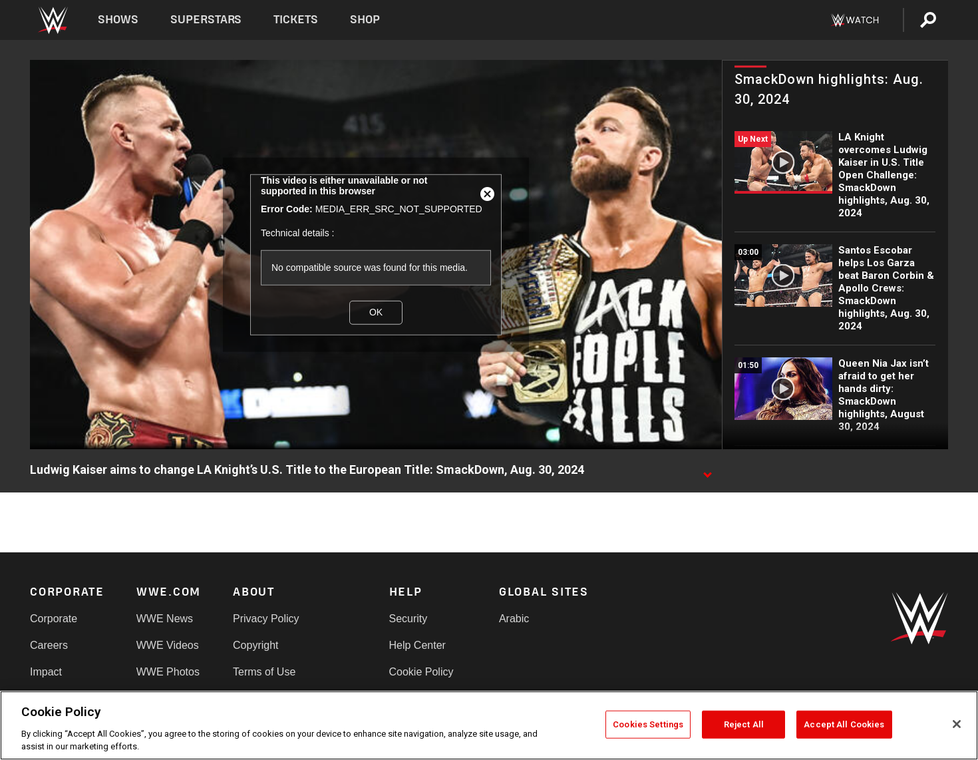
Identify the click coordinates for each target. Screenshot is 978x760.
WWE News (164, 618)
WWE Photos (168, 671)
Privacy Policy (266, 618)
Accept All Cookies (844, 724)
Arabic (514, 618)
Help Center (417, 645)
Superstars (206, 19)
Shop (365, 19)
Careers (49, 645)
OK (376, 312)
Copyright (255, 645)
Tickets (295, 19)
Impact (46, 671)
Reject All (744, 724)
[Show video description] (707, 470)
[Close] (956, 724)
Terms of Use (264, 671)
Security (408, 618)
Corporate (53, 618)
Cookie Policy (421, 671)
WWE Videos (167, 645)
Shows (118, 19)
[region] (489, 725)
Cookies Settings (648, 724)
